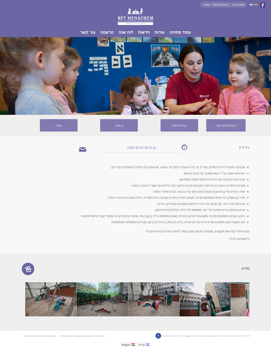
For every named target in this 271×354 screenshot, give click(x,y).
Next (267, 76)
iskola (207, 4)
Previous (3, 76)
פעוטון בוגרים (239, 4)
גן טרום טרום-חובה (220, 4)
